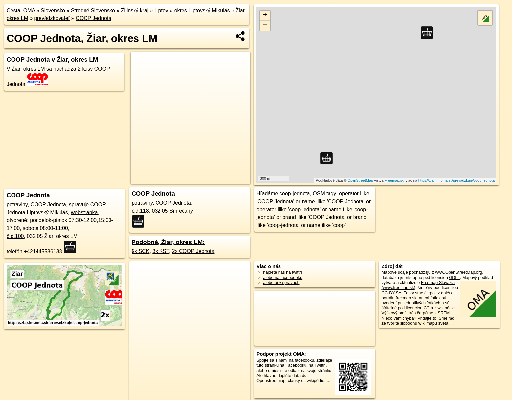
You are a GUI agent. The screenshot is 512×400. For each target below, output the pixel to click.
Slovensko (53, 10)
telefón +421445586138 (34, 251)
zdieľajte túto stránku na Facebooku (294, 363)
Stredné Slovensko (93, 10)
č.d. (15, 236)
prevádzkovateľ (52, 18)
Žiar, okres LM (28, 68)
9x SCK (140, 251)
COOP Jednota (93, 18)
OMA (29, 10)
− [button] (265, 26)
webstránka (84, 212)
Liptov (161, 10)
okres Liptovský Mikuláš (202, 10)
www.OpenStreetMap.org (458, 272)
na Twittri (317, 365)
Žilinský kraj (135, 10)
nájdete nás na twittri (282, 272)
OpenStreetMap (360, 180)
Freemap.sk (394, 180)
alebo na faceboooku (282, 277)
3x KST (160, 251)
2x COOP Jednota (193, 251)
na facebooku (301, 360)
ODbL (454, 277)
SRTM (444, 312)
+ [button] (265, 15)
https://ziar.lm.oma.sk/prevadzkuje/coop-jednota (456, 180)
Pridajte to (426, 318)
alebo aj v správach (281, 282)
